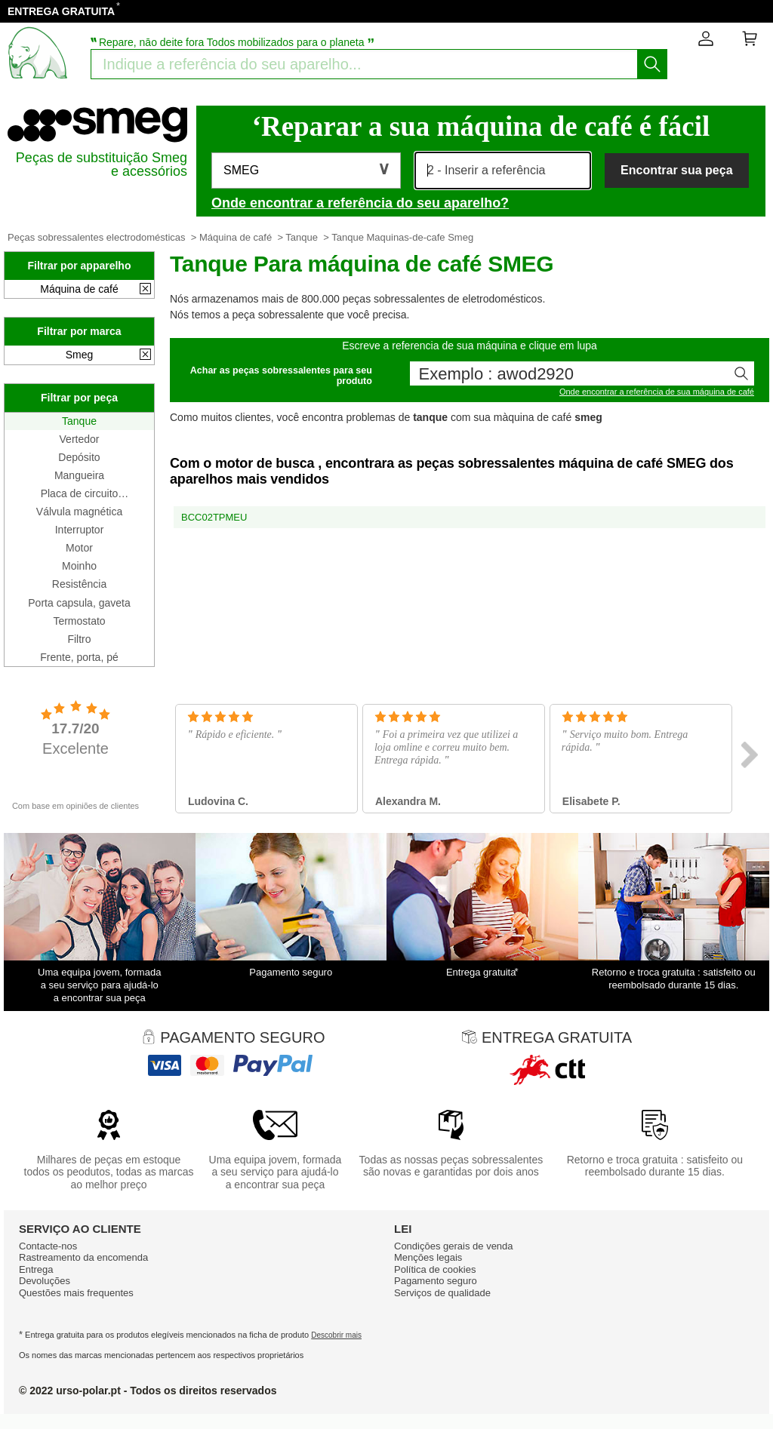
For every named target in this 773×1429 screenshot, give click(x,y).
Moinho (79, 566)
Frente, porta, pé (79, 657)
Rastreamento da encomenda (83, 1257)
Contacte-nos (48, 1246)
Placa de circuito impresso (80, 493)
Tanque (301, 237)
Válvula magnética (79, 512)
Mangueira (79, 475)
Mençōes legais (428, 1257)
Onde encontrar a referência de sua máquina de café (656, 391)
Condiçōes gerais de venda (453, 1246)
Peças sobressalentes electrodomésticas (97, 237)
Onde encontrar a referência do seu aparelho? (360, 203)
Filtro (79, 639)
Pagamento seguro (435, 1280)
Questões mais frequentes (76, 1292)
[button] (306, 170)
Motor (79, 548)
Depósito (79, 457)
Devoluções (44, 1280)
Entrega (36, 1269)
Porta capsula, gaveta (79, 603)
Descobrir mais (336, 1335)
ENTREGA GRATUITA (61, 11)
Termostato (79, 621)
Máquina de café (235, 237)
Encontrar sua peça (677, 170)
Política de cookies (435, 1269)
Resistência (79, 584)
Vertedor (80, 439)
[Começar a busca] (652, 64)
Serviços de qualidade (442, 1292)
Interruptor (79, 530)
